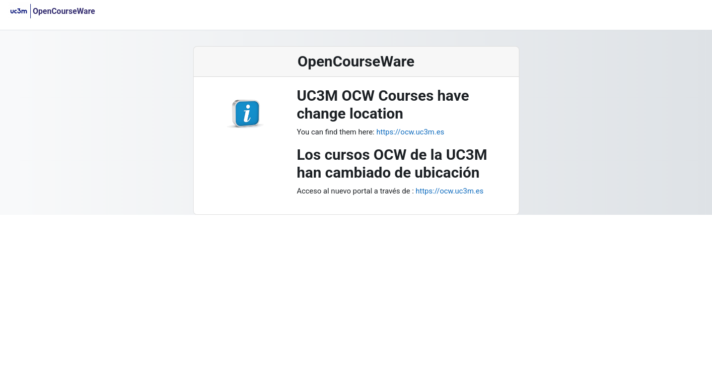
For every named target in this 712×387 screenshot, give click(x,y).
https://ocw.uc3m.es (409, 132)
